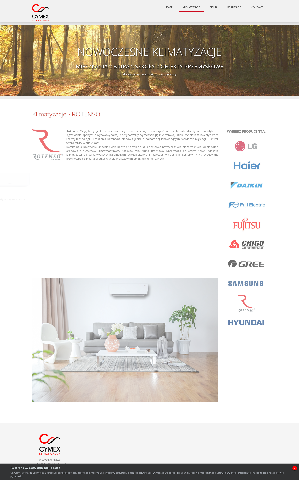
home (169, 6)
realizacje (234, 6)
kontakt (257, 6)
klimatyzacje (191, 6)
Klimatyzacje (49, 114)
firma (213, 6)
